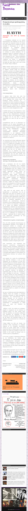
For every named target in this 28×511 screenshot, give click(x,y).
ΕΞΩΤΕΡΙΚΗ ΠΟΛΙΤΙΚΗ (16, 26)
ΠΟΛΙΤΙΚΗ (10, 29)
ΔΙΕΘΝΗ (9, 26)
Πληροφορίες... (12, 4)
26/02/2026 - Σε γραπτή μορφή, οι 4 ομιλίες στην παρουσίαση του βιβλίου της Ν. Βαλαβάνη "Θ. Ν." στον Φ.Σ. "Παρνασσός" (16, 478)
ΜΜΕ (19, 28)
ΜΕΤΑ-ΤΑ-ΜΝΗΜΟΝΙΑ (13, 28)
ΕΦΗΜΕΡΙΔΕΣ (5, 28)
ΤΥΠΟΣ (14, 29)
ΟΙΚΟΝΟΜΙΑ (5, 29)
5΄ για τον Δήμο (5, 393)
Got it (18, 4)
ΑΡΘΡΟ (6, 26)
